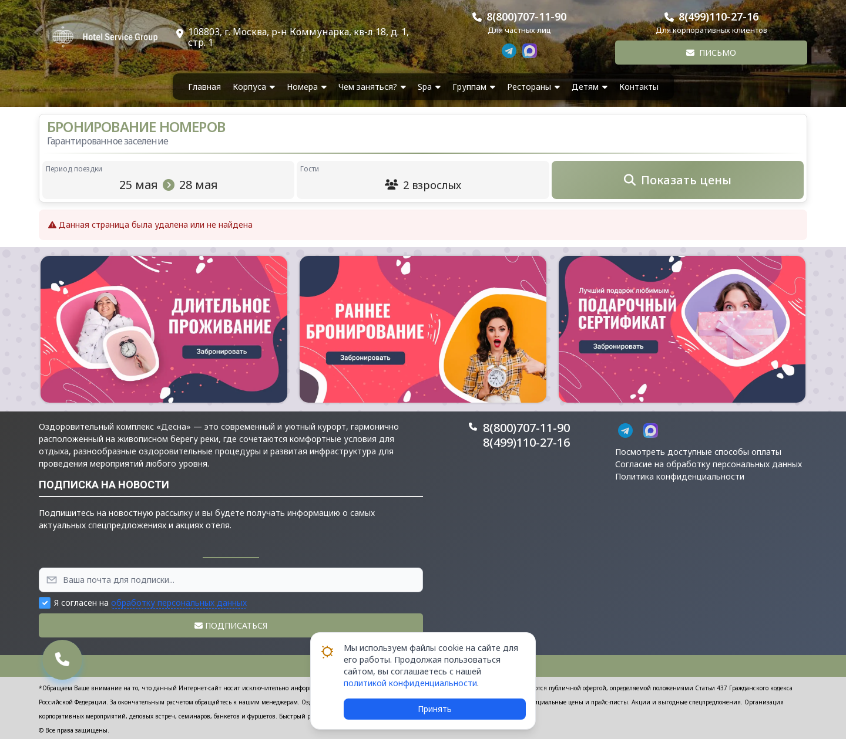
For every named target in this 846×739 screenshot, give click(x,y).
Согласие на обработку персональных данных (708, 464)
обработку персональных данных (179, 602)
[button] (164, 329)
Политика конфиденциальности (679, 476)
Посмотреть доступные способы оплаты (698, 451)
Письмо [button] (711, 52)
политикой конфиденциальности (410, 683)
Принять (435, 708)
